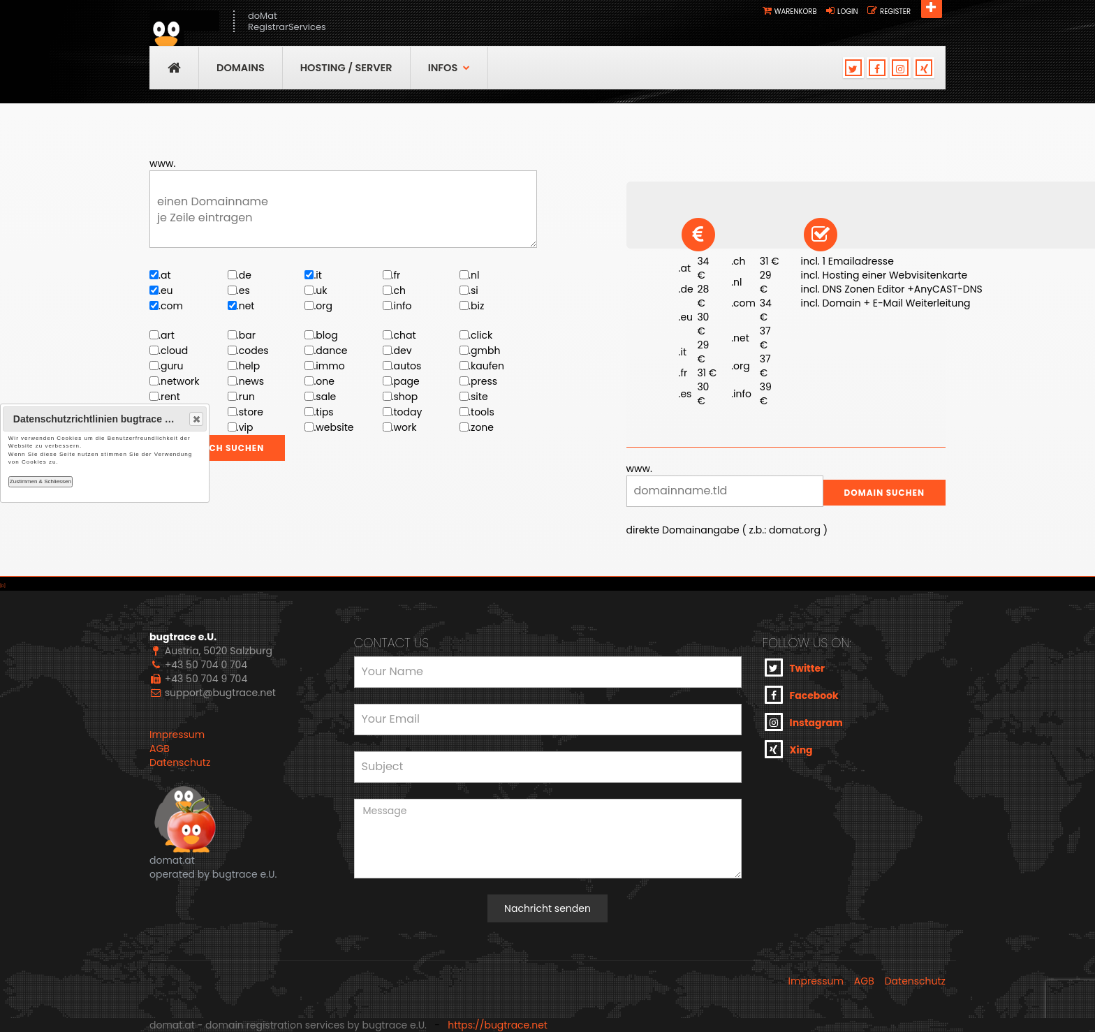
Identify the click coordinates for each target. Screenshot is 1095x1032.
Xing (789, 749)
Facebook (802, 695)
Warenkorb (795, 11)
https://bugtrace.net (498, 1025)
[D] (3, 586)
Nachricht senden (547, 908)
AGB (159, 748)
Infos (449, 68)
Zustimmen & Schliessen (40, 481)
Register (895, 11)
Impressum (177, 735)
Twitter (795, 667)
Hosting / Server (346, 68)
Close (195, 419)
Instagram (804, 722)
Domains (240, 68)
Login (847, 11)
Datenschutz (179, 762)
